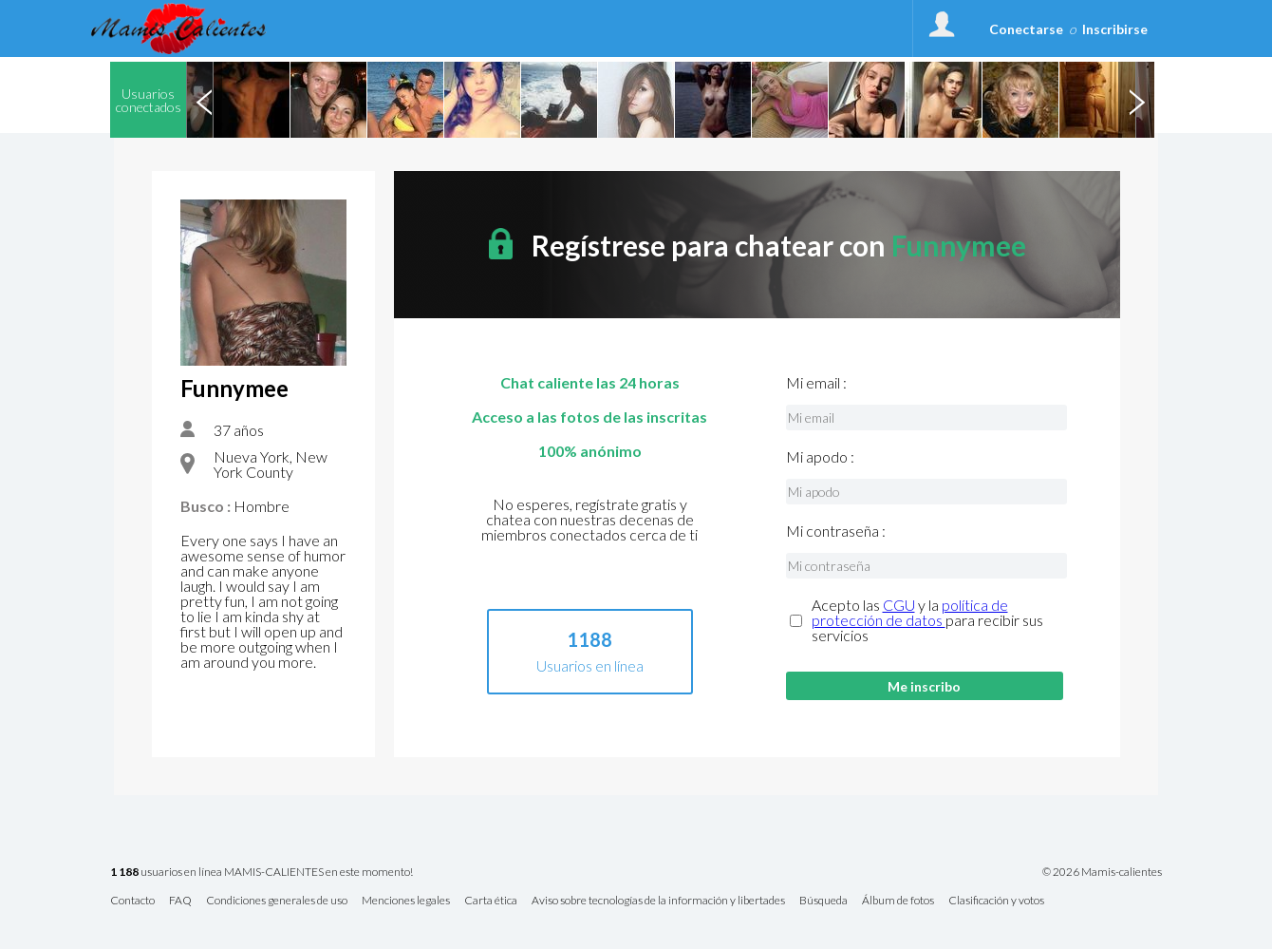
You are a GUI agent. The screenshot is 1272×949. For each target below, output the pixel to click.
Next (1136, 100)
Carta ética (490, 901)
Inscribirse (1115, 29)
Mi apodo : (820, 457)
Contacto (132, 901)
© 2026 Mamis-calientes (1102, 872)
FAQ (180, 901)
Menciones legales (406, 901)
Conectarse (1026, 29)
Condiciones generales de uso (276, 901)
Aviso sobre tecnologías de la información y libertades (658, 901)
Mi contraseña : (836, 531)
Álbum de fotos (898, 901)
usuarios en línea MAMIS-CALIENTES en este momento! (261, 872)
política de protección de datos (910, 612)
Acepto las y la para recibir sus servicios (927, 620)
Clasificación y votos (996, 901)
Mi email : (816, 382)
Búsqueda (823, 901)
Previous (204, 100)
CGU (899, 605)
